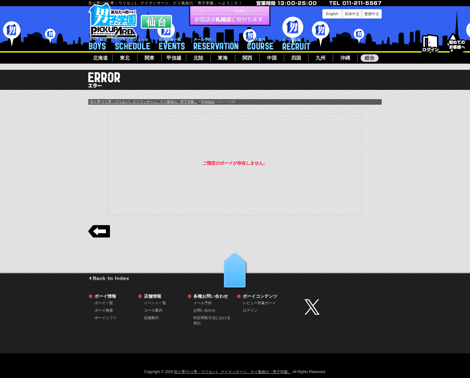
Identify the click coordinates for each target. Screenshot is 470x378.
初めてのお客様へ (457, 43)
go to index (108, 278)
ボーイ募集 (296, 43)
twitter (341, 307)
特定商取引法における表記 (211, 318)
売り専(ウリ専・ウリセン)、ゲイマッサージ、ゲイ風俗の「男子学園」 (143, 101)
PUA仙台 (208, 101)
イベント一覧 (171, 43)
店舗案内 (151, 318)
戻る (99, 231)
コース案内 (260, 43)
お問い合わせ (204, 310)
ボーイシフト (133, 43)
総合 (370, 58)
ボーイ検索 (103, 310)
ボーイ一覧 (103, 303)
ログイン (430, 43)
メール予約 (216, 43)
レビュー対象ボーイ (259, 303)
